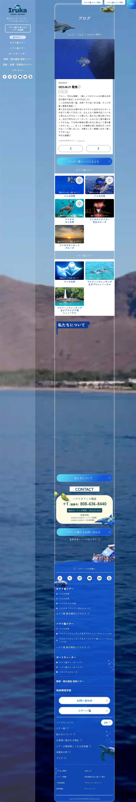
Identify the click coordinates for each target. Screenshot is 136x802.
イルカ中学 (64, 593)
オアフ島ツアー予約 (92, 2)
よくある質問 (61, 771)
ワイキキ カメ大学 (67, 603)
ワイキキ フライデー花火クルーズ (74, 608)
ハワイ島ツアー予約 (115, 2)
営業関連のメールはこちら (83, 539)
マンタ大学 (64, 628)
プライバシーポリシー (93, 783)
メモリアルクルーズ (68, 671)
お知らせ (87, 771)
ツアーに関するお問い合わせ (83, 532)
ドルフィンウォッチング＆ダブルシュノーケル (85, 633)
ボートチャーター (18, 53)
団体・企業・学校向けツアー (17, 64)
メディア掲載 (61, 777)
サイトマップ (89, 788)
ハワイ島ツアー (18, 48)
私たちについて (83, 478)
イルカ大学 (64, 598)
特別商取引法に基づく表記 (94, 777)
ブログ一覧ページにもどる (83, 161)
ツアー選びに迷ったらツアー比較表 (18, 28)
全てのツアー (17, 37)
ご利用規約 (60, 783)
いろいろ (63, 91)
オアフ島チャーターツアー (71, 662)
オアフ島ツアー (18, 42)
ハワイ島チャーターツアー (71, 667)
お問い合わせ (17, 70)
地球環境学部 (63, 690)
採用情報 (59, 788)
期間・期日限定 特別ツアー (18, 59)
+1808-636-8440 (84, 504)
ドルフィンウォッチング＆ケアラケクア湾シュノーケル (85, 640)
